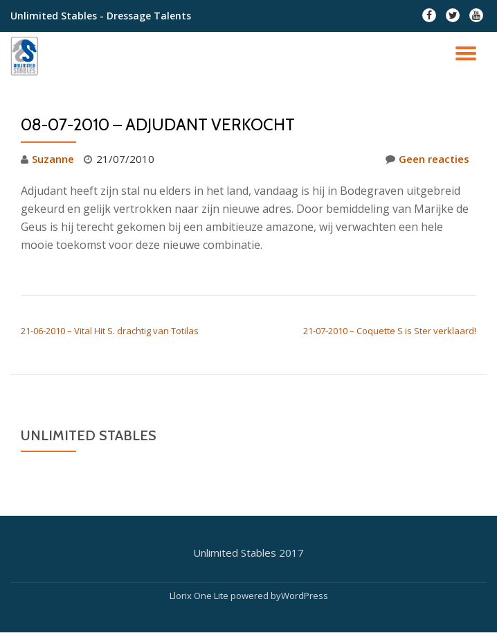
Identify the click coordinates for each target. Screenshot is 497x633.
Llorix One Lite (200, 595)
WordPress (304, 595)
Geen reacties (427, 158)
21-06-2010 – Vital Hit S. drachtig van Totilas (110, 330)
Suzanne (53, 159)
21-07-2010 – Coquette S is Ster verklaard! (389, 330)
